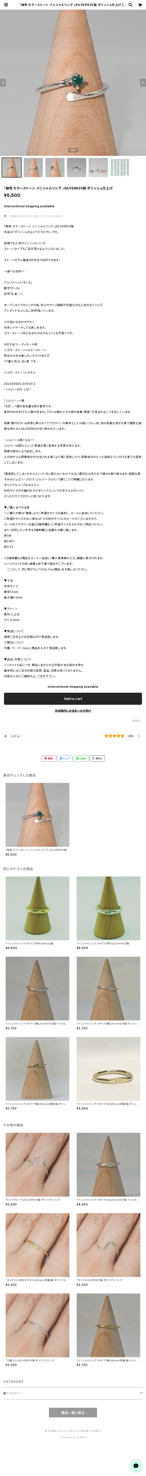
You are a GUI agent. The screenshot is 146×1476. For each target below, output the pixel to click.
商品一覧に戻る (73, 1413)
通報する (137, 720)
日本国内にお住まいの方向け (73, 710)
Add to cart (73, 699)
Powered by (73, 1437)
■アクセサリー (12, 1393)
